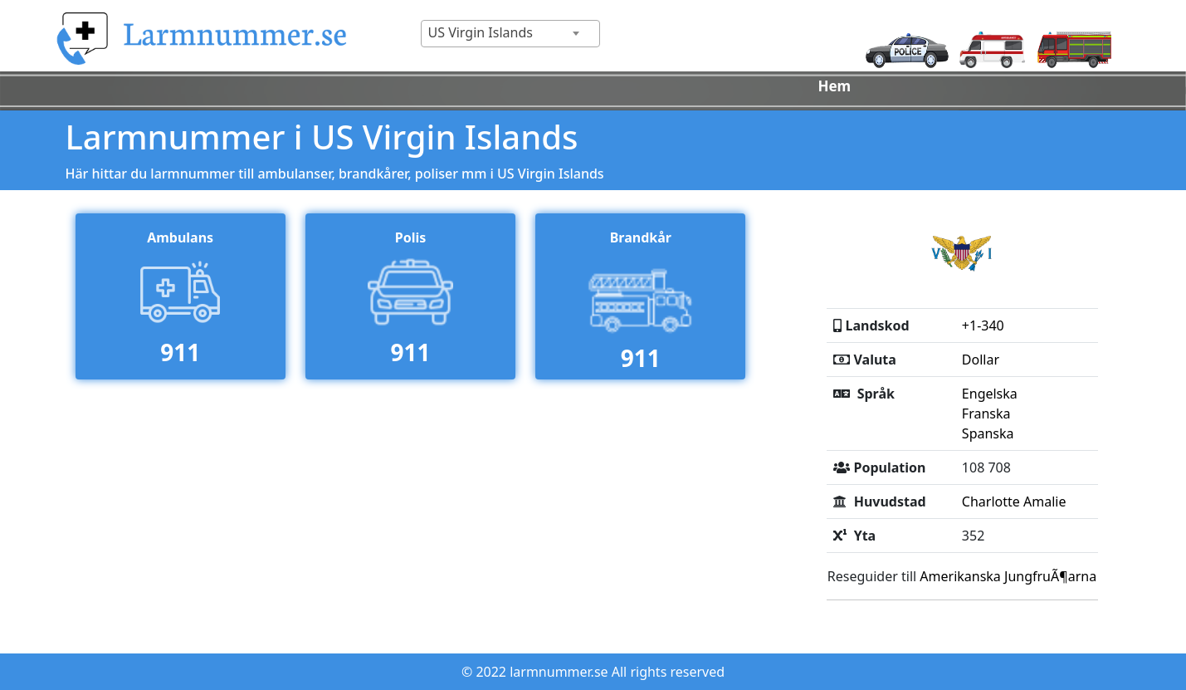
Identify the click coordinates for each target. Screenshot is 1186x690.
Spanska (988, 433)
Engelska (990, 393)
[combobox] (510, 33)
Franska (986, 413)
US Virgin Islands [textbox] (480, 32)
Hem (834, 85)
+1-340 (983, 325)
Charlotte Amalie (1014, 501)
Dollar (980, 359)
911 (180, 352)
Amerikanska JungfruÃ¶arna (1008, 576)
